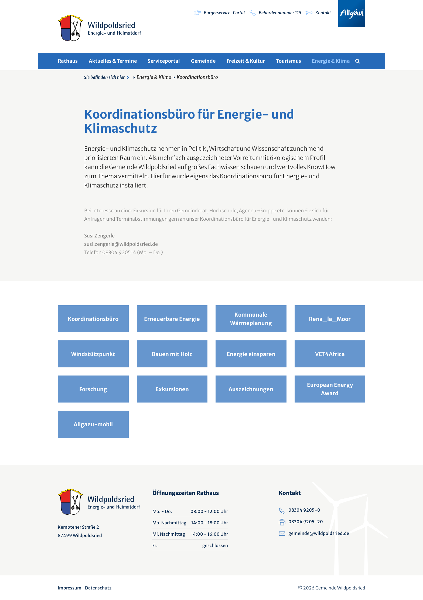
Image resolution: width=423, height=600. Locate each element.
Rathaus (68, 61)
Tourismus (288, 61)
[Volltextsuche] (360, 61)
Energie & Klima (331, 61)
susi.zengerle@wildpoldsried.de (121, 244)
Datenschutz (98, 588)
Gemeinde (203, 61)
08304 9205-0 (304, 510)
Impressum (69, 588)
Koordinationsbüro (197, 77)
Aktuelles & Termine (113, 61)
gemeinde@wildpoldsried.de (318, 533)
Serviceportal (164, 61)
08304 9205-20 (305, 521)
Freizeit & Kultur (246, 61)
